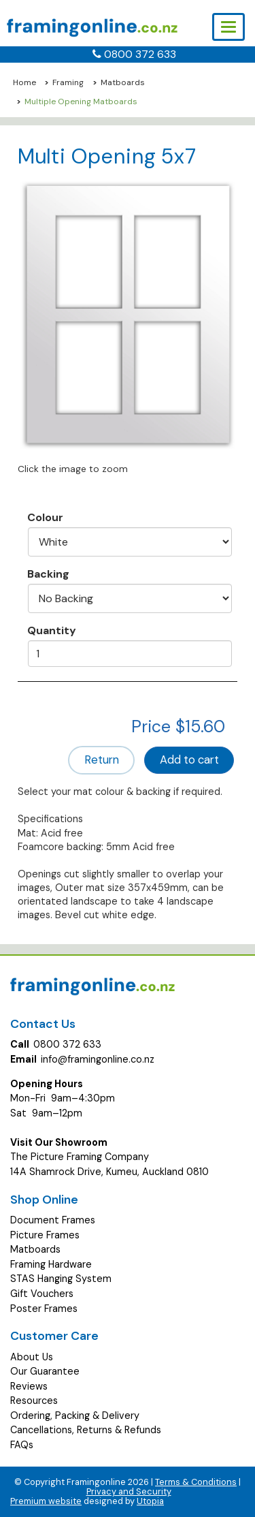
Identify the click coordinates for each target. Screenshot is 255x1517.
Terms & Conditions (196, 1482)
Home (24, 82)
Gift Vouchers (41, 1293)
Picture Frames (45, 1235)
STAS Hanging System (61, 1278)
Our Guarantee (45, 1371)
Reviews (29, 1386)
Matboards (123, 82)
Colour (45, 517)
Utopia (150, 1501)
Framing (68, 82)
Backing (48, 573)
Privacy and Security (128, 1491)
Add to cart (189, 760)
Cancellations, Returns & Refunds (85, 1430)
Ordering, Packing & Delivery (74, 1415)
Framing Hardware (51, 1264)
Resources (34, 1400)
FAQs (21, 1445)
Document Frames (52, 1220)
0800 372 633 (140, 54)
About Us (31, 1357)
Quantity (51, 630)
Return (101, 760)
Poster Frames (44, 1308)
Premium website (46, 1501)
